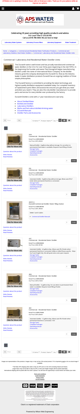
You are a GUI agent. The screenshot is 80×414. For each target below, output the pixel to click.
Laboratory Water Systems (13, 42)
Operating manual (35, 153)
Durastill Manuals (24, 110)
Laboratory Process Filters (34, 42)
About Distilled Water (25, 101)
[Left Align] (64, 120)
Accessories (34, 155)
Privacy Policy (40, 377)
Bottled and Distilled (25, 104)
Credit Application (40, 376)
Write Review (7, 155)
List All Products (40, 379)
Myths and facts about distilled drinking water (35, 108)
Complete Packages (36, 151)
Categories (13, 51)
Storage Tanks (34, 149)
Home (5, 51)
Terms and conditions (40, 374)
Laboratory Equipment (54, 42)
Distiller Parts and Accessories (29, 113)
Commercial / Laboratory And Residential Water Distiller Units (54, 53)
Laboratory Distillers (25, 106)
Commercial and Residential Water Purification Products (37, 51)
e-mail (63, 361)
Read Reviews (8, 157)
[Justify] (69, 120)
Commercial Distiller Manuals (41, 216)
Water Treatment (70, 42)
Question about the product (12, 151)
